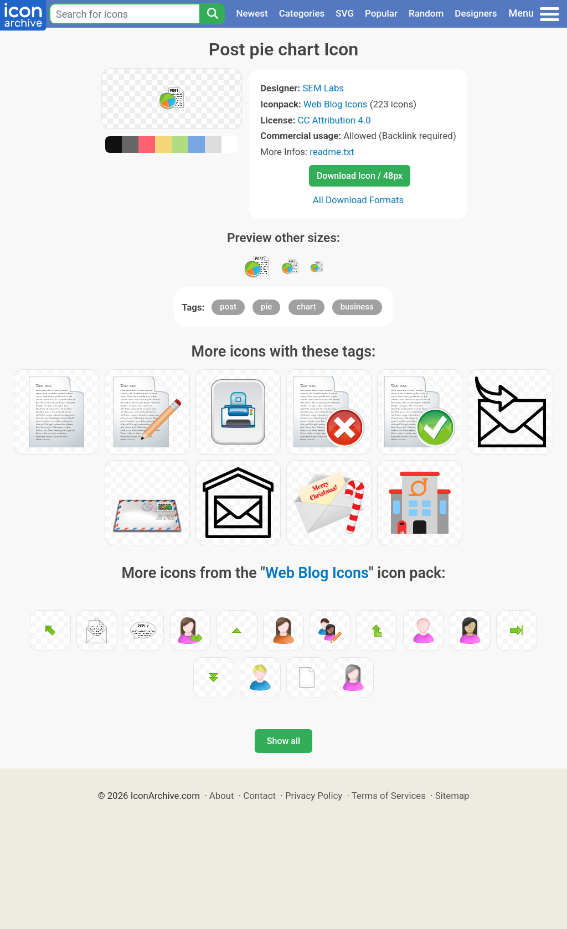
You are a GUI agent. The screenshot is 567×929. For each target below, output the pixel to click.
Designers (476, 13)
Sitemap (452, 795)
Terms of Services (389, 795)
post (228, 307)
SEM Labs (323, 88)
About (221, 795)
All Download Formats (358, 199)
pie (266, 307)
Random (426, 13)
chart (306, 307)
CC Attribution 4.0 (334, 120)
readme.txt (332, 151)
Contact (259, 795)
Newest (251, 13)
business (357, 307)
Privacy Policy (313, 795)
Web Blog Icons (335, 104)
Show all (283, 741)
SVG (345, 13)
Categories (302, 13)
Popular (381, 13)
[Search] (212, 13)
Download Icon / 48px (360, 176)
